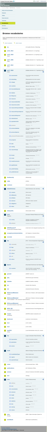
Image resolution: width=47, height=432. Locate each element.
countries (13, 86)
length (12, 395)
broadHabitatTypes (15, 354)
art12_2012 (10, 50)
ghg (8, 277)
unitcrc (12, 259)
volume (13, 410)
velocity (13, 407)
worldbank (10, 419)
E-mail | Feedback (6, 427)
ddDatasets (13, 195)
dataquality (10, 210)
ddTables (13, 198)
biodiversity (10, 177)
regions (13, 357)
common (9, 185)
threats (12, 155)
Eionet (7, 7)
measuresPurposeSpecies (17, 111)
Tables (3, 15)
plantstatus (13, 342)
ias (8, 285)
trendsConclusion (15, 161)
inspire (9, 313)
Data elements (5, 18)
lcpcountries (14, 339)
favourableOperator (15, 89)
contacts (13, 192)
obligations (13, 203)
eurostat (9, 237)
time (12, 404)
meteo (12, 398)
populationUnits (15, 121)
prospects (13, 139)
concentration (14, 389)
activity (13, 219)
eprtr (8, 214)
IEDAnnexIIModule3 (12, 298)
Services (4, 25)
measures (13, 98)
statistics (13, 401)
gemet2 (9, 274)
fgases (9, 264)
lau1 (8, 323)
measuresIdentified (15, 101)
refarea (12, 253)
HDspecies (13, 95)
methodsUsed (14, 118)
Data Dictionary (12, 7)
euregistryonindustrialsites (14, 233)
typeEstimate (14, 165)
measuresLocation (15, 104)
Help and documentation (7, 10)
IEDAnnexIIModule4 (12, 303)
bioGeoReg (13, 79)
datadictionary (11, 188)
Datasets (4, 12)
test (8, 375)
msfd (8, 350)
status (12, 206)
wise (8, 414)
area (12, 386)
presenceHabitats (15, 128)
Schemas (4, 20)
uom (8, 379)
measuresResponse (15, 115)
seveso (9, 372)
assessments (14, 75)
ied (8, 289)
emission (13, 392)
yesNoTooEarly (14, 168)
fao (8, 240)
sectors (13, 346)
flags (12, 247)
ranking (13, 146)
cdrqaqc (13, 82)
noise (8, 364)
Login (36, 1)
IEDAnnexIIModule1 (12, 292)
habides (9, 281)
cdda (8, 181)
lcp (8, 335)
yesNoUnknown (14, 171)
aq (8, 47)
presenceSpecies (15, 132)
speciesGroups (14, 359)
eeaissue (13, 200)
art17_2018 (10, 70)
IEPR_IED (10, 308)
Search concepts (19, 43)
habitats (13, 92)
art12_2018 (10, 54)
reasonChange (14, 149)
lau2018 (9, 330)
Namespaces (5, 28)
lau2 (8, 326)
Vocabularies (5, 23)
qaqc (12, 143)
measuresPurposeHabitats (17, 107)
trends (12, 158)
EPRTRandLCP (11, 228)
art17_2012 (10, 65)
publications (10, 368)
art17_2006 (10, 60)
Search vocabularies (8, 43)
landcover (10, 319)
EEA (8, 1)
